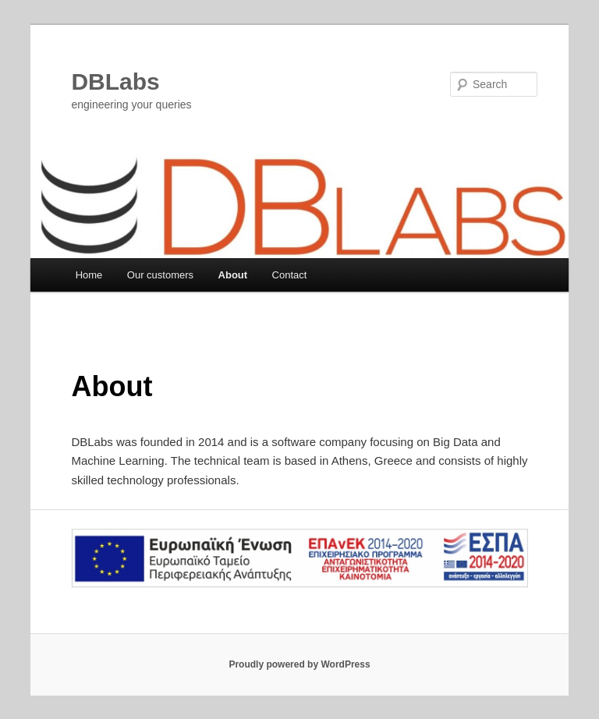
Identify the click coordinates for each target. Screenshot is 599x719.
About (233, 275)
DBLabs (115, 81)
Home (89, 275)
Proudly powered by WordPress (299, 664)
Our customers (160, 275)
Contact (289, 275)
